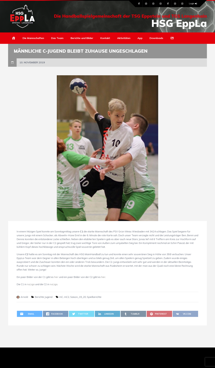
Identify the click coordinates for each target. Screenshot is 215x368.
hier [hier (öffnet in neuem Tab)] (56, 277)
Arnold (24, 296)
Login (193, 3)
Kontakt (105, 38)
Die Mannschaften (33, 38)
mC (61, 296)
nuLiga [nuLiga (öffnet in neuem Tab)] (31, 284)
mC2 (66, 296)
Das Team (57, 38)
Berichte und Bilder (82, 38)
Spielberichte (94, 296)
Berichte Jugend (43, 296)
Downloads (156, 38)
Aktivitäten (123, 38)
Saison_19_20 (78, 296)
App (139, 38)
